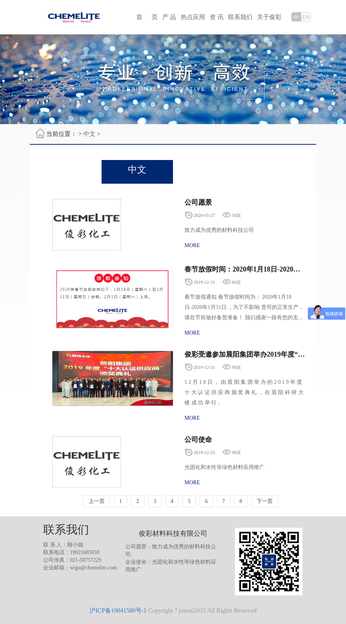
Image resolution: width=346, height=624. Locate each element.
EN (305, 17)
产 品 (169, 17)
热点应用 (193, 17)
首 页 (147, 17)
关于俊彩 (269, 17)
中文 (89, 134)
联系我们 (240, 17)
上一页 (97, 501)
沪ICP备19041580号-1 (118, 610)
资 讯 (216, 17)
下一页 (265, 501)
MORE (192, 245)
